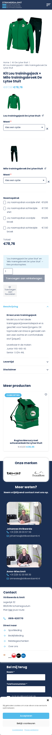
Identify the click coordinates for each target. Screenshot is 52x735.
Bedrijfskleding (16, 635)
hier (10, 609)
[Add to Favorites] (46, 394)
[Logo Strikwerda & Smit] (12, 5)
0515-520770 (15, 618)
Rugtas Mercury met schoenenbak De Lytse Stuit (26, 442)
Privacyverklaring (31, 730)
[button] (47, 700)
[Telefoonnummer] (26, 689)
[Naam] (26, 677)
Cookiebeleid (17, 730)
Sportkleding (15, 630)
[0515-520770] (5, 618)
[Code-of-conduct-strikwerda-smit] (4, 656)
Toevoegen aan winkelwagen (24, 278)
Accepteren (26, 715)
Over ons (13, 646)
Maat (7, 121)
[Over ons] (5, 646)
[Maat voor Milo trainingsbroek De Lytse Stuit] (24, 180)
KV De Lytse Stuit (20, 62)
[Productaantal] (8, 271)
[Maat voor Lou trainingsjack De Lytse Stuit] (24, 127)
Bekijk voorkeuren (26, 723)
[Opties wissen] (47, 129)
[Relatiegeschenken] (5, 641)
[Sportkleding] (5, 630)
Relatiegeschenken (18, 641)
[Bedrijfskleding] (5, 635)
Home (6, 62)
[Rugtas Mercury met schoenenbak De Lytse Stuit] (26, 414)
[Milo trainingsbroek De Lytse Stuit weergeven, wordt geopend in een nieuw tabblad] (45, 168)
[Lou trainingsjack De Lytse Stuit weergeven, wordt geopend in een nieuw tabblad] (43, 115)
